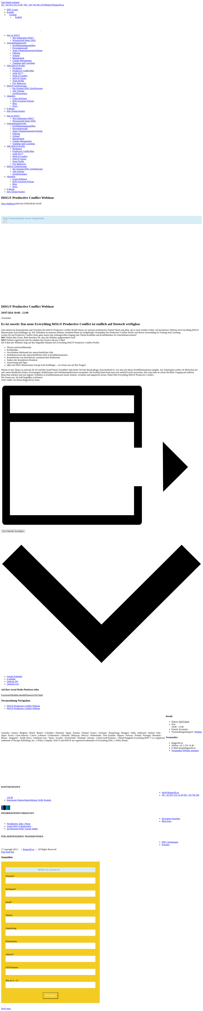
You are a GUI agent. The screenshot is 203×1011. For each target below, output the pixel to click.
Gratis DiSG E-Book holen (19, 826)
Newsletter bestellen (171, 818)
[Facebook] (2, 807)
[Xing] (9, 807)
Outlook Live (13, 684)
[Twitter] (4, 807)
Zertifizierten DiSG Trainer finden (22, 829)
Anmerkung (10, 928)
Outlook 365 (12, 681)
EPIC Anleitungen (170, 842)
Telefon (8, 915)
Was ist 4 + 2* (11, 980)
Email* (8, 902)
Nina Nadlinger (8, 203)
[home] (16, 728)
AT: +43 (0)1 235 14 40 (11, 5)
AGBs (40, 800)
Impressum (12, 800)
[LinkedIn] (7, 807)
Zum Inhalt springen (10, 2)
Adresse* (9, 954)
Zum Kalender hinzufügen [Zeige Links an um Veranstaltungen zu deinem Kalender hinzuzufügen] (13, 531)
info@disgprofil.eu (55, 5)
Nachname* (10, 889)
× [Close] (4, 221)
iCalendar (11, 679)
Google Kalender (14, 676)
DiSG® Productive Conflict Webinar (23, 706)
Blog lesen (166, 821)
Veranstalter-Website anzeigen (185, 750)
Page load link (7, 852)
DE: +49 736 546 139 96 (35, 5)
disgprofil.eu (28, 849)
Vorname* (10, 876)
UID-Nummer (11, 967)
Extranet (166, 844)
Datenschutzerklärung (27, 800)
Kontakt (47, 800)
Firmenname (11, 941)
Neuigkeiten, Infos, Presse (18, 823)
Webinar (198, 732)
